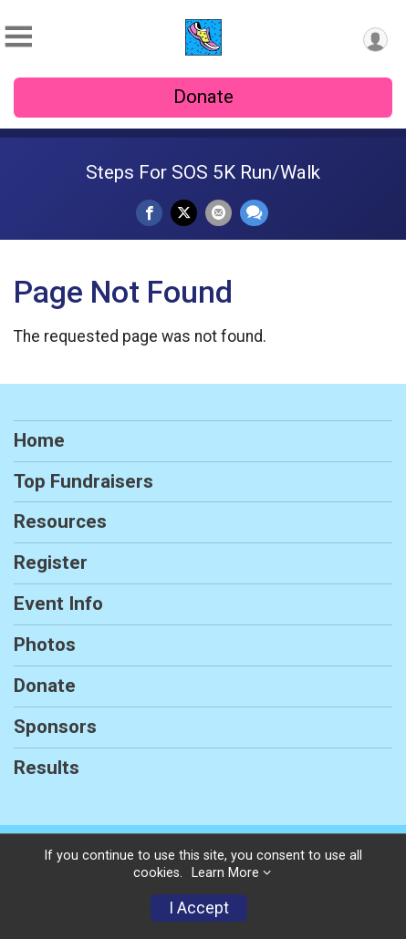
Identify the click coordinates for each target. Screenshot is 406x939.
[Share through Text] (254, 213)
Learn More (225, 873)
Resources (60, 521)
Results (46, 768)
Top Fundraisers (83, 481)
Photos (45, 644)
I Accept (199, 908)
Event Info (58, 603)
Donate (203, 97)
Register (51, 562)
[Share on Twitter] (184, 213)
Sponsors (55, 727)
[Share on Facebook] (149, 213)
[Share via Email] (218, 213)
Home (39, 440)
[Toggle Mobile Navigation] (18, 37)
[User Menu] (375, 39)
